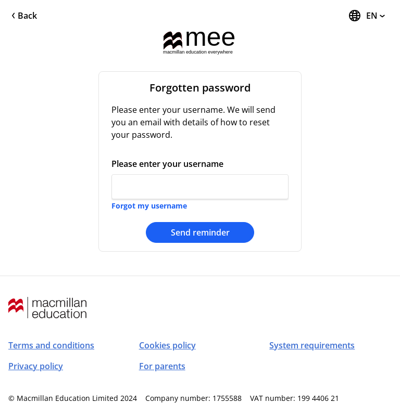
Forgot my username (149, 206)
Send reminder (200, 232)
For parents (162, 366)
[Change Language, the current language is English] (366, 15)
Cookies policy (167, 345)
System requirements (312, 345)
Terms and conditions (51, 345)
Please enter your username (167, 164)
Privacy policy (35, 366)
